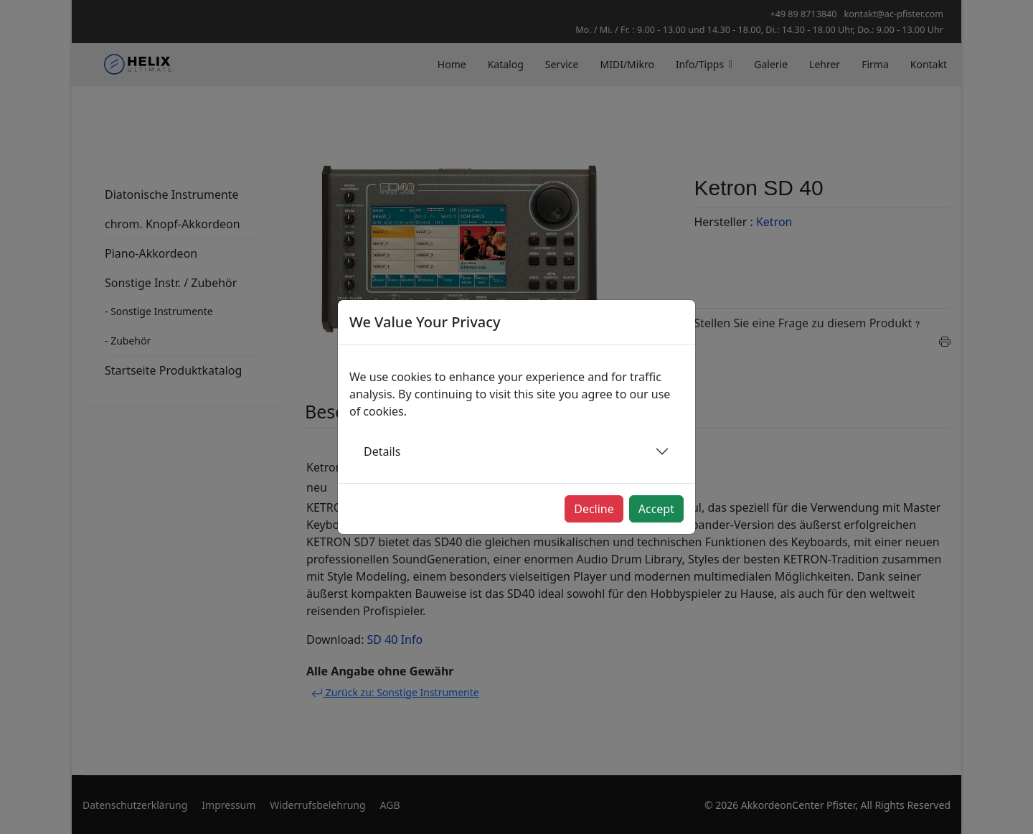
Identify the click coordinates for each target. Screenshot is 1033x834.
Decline (594, 509)
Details (382, 451)
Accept (656, 509)
